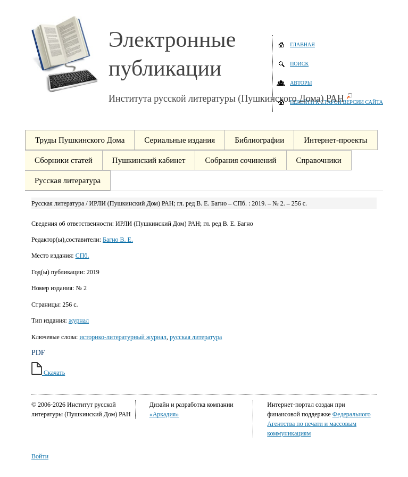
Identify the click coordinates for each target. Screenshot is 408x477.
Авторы (301, 83)
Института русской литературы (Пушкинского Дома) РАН (226, 98)
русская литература (196, 337)
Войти (39, 456)
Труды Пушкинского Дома (79, 140)
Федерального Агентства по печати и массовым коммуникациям (319, 423)
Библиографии (259, 140)
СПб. (82, 255)
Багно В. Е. (118, 239)
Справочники (319, 160)
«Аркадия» (164, 414)
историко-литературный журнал (122, 337)
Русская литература (68, 180)
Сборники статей (64, 160)
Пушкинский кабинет (149, 160)
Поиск (299, 64)
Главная (302, 44)
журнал (79, 320)
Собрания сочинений (240, 160)
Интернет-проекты (335, 140)
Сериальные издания (179, 140)
